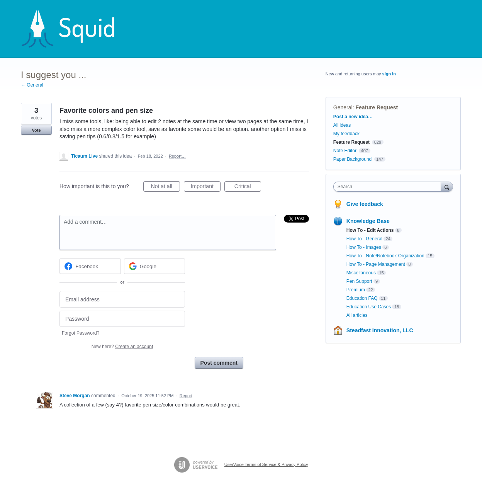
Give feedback (364, 204)
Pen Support (359, 281)
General (343, 107)
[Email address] (122, 299)
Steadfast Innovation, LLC (379, 330)
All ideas (342, 125)
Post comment (219, 363)
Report (186, 395)
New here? (122, 346)
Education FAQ (362, 298)
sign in (389, 73)
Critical (247, 187)
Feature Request (376, 107)
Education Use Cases (368, 306)
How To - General (364, 238)
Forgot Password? (80, 333)
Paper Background (352, 159)
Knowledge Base (368, 221)
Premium (355, 289)
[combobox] (389, 186)
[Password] (122, 319)
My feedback (346, 133)
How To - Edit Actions (370, 230)
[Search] (447, 186)
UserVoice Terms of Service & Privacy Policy (266, 464)
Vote (36, 130)
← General (32, 85)
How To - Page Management (375, 264)
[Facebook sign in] (90, 266)
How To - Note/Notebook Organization (385, 255)
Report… (177, 156)
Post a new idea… (353, 116)
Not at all (165, 187)
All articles (357, 315)
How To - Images (363, 247)
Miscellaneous (361, 272)
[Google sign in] (154, 266)
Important (206, 187)
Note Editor (344, 150)
